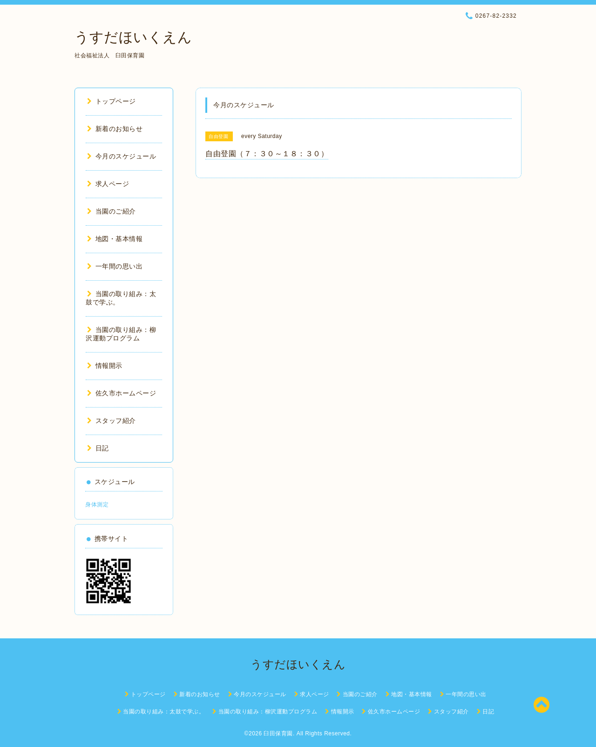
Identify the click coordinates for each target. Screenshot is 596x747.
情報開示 (104, 365)
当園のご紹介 (111, 211)
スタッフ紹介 (111, 420)
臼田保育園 (278, 733)
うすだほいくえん (133, 37)
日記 (98, 448)
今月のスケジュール (121, 156)
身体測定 (96, 504)
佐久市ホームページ (121, 393)
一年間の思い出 (114, 266)
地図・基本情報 (114, 238)
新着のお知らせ (114, 128)
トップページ (111, 101)
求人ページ (108, 183)
